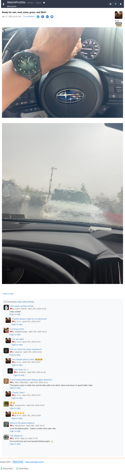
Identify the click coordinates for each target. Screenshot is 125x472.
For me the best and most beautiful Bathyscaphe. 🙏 (31, 441)
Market (30, 2)
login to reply (8, 294)
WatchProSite (16, 2)
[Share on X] (38, 16)
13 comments (28, 16)
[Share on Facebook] (42, 16)
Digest (38, 2)
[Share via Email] (52, 16)
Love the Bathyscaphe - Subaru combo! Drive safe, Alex (33, 428)
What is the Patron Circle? (34, 462)
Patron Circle (18, 462)
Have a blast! (15, 312)
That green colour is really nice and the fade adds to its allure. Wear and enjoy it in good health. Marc (51, 385)
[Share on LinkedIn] (47, 16)
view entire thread (25, 302)
